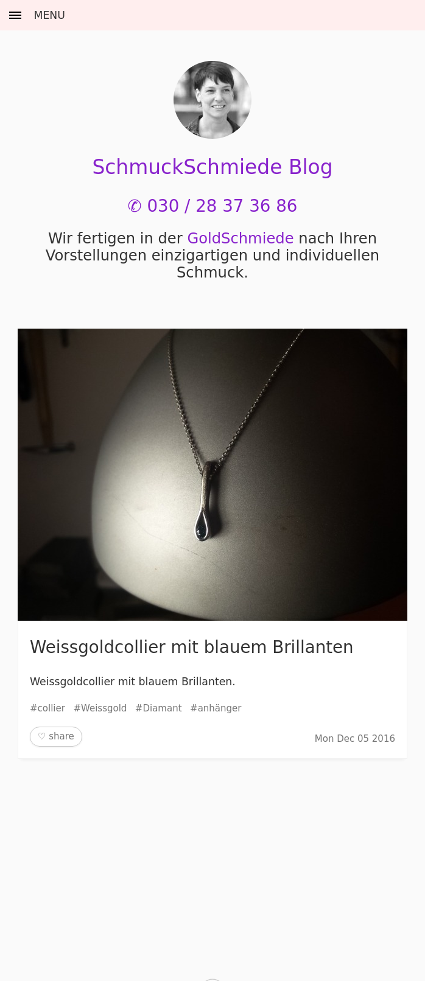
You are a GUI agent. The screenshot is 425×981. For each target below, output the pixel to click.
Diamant (161, 708)
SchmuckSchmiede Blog (212, 167)
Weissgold (104, 708)
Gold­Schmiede (240, 238)
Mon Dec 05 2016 (355, 738)
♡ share (56, 736)
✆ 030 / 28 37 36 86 (213, 206)
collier (51, 708)
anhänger (220, 708)
